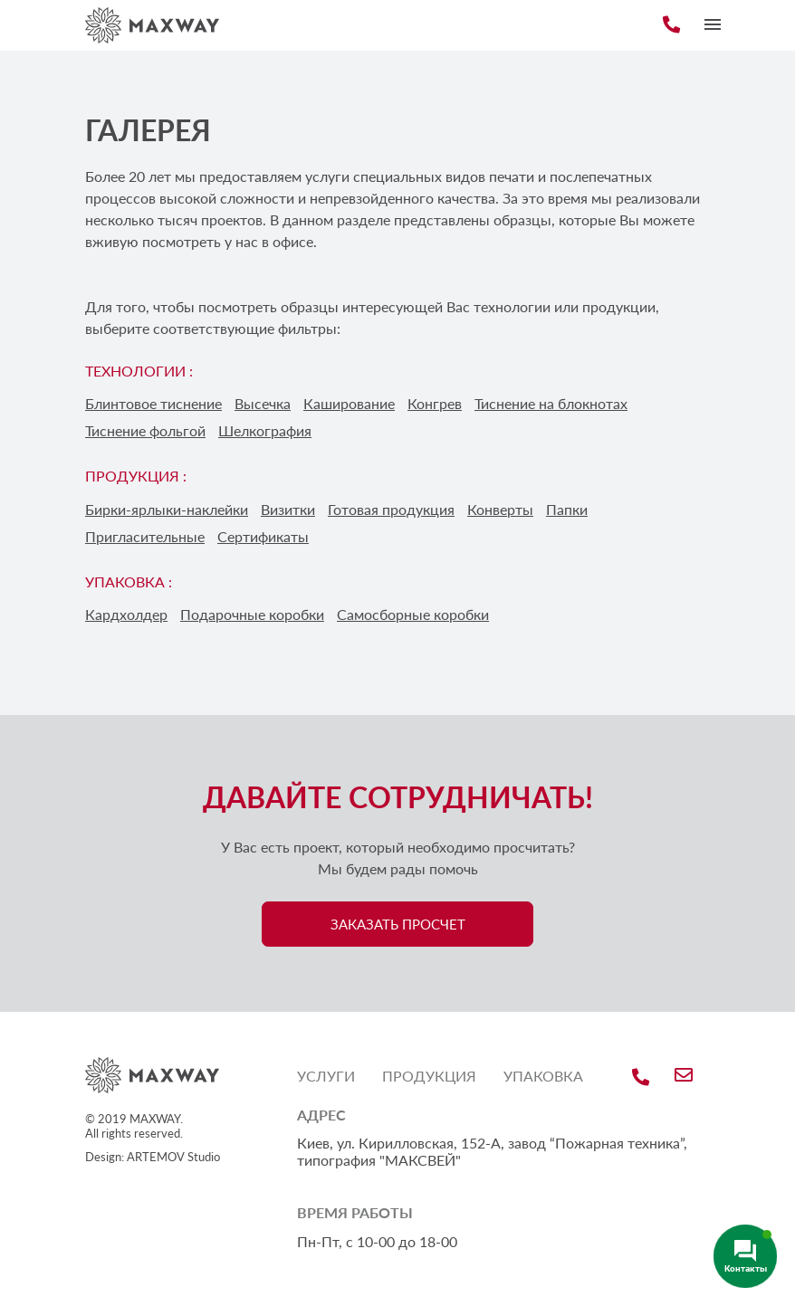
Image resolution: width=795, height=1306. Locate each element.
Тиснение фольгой (145, 430)
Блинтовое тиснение (153, 403)
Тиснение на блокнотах (550, 403)
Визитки (288, 509)
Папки (567, 509)
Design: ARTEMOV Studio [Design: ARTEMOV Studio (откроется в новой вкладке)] (152, 1156)
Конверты (500, 509)
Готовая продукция (391, 509)
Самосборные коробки (413, 614)
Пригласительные (145, 536)
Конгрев (434, 403)
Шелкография (264, 430)
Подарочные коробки (252, 614)
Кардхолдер (126, 614)
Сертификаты (263, 536)
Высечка (263, 403)
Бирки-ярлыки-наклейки (166, 509)
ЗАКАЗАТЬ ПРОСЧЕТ (397, 924)
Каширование (349, 403)
